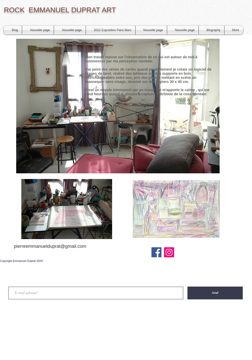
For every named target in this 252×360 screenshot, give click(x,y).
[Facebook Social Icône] (156, 252)
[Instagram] (169, 252)
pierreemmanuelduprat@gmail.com (50, 246)
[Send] (215, 293)
